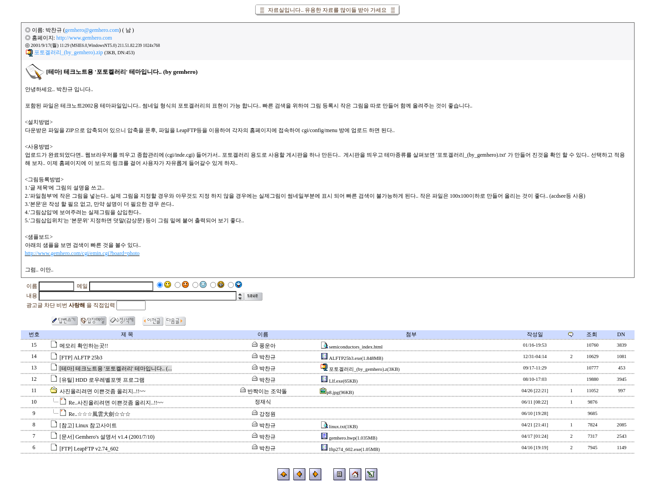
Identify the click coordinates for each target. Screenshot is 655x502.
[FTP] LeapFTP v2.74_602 (89, 449)
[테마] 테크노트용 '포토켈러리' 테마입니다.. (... (116, 368)
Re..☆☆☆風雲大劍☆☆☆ (100, 414)
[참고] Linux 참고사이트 (88, 425)
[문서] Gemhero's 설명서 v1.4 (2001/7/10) (107, 437)
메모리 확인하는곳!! (84, 346)
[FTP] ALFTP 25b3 (81, 357)
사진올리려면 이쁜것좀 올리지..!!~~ (103, 391)
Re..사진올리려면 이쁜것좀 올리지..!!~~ (116, 403)
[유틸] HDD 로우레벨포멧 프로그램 (102, 380)
